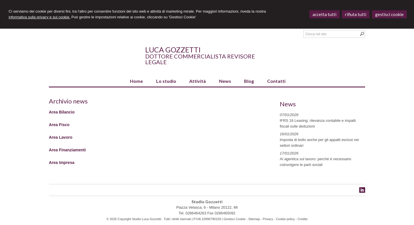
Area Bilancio (61, 112)
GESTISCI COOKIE (389, 14)
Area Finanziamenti (67, 150)
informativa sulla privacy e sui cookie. (39, 17)
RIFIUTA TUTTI (355, 14)
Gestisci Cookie (234, 219)
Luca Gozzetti (173, 49)
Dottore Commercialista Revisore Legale (200, 59)
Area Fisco (59, 124)
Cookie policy (285, 219)
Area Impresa (61, 162)
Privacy (268, 219)
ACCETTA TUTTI (324, 14)
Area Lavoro (60, 137)
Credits (303, 219)
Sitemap (254, 219)
